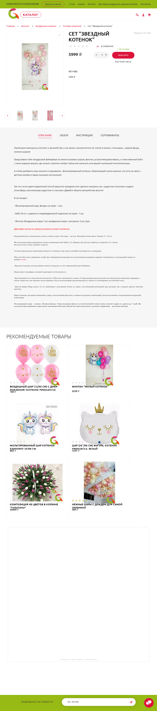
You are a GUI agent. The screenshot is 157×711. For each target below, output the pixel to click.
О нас (72, 4)
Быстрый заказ (123, 62)
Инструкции (84, 135)
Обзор (64, 135)
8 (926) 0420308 (31, 4)
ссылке (23, 259)
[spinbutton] (101, 55)
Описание (45, 135)
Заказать (123, 55)
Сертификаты (110, 135)
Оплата (91, 4)
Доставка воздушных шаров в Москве (118, 4)
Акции (81, 4)
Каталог (32, 14)
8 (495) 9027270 (14, 4)
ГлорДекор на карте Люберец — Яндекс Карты (78, 600)
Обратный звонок (53, 4)
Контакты (146, 4)
